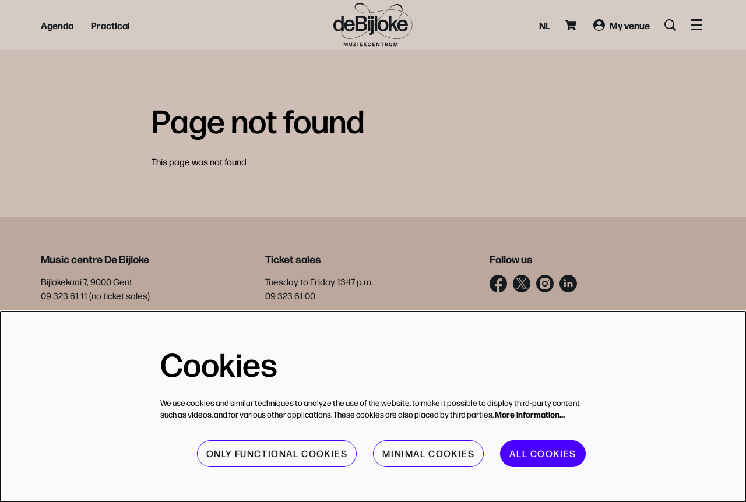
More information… (530, 414)
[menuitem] (57, 25)
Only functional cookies (277, 453)
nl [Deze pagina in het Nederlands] (544, 25)
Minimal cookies (428, 453)
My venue (621, 25)
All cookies (542, 453)
